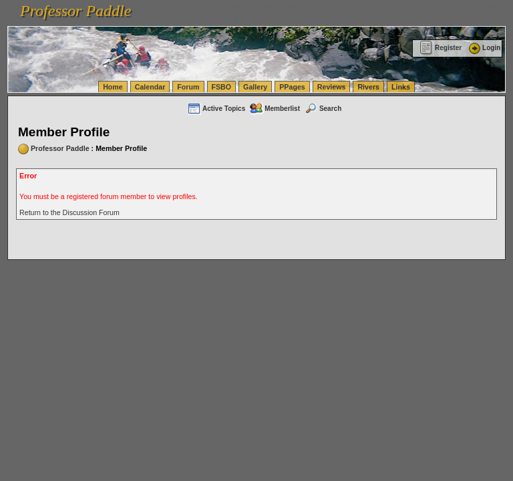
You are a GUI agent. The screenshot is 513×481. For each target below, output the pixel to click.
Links (400, 87)
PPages (292, 87)
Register (440, 47)
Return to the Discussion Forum (69, 212)
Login (483, 47)
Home (113, 87)
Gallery (255, 87)
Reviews (331, 87)
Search (322, 108)
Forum (188, 87)
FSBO (222, 87)
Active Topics (216, 108)
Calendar (150, 87)
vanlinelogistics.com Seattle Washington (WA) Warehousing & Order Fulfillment (377, 7)
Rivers (368, 87)
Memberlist (274, 108)
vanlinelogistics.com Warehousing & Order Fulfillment (307, 19)
